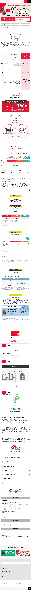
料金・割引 (3, 588)
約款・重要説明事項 (3, 583)
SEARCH (29, 563)
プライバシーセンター (18, 583)
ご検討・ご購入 (19, 588)
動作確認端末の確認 (15, 350)
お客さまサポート (25, 588)
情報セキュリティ (3, 585)
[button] (0, 553)
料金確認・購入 (15, 366)
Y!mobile (6, 1)
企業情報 (17, 585)
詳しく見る (4, 227)
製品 (8, 588)
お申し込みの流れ (15, 386)
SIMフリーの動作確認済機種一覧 (15, 410)
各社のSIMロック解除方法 (15, 355)
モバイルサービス (14, 588)
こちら (5, 421)
